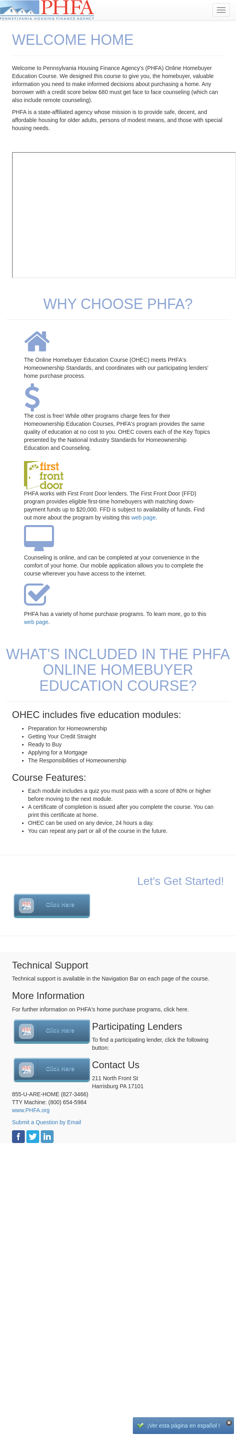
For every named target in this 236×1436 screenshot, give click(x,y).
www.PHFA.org (31, 1110)
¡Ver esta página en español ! (183, 1425)
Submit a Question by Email (46, 1122)
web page (143, 517)
